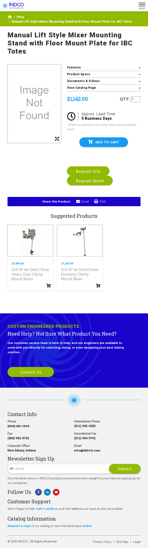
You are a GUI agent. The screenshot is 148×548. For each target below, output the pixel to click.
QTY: (125, 99)
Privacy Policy (102, 542)
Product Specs (78, 74)
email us (52, 508)
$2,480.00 (17, 263)
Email (82, 201)
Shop (20, 17)
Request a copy (19, 526)
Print (100, 201)
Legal (136, 542)
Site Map (122, 542)
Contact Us (30, 371)
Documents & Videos (83, 81)
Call (38, 508)
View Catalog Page (81, 88)
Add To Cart (103, 142)
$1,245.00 (67, 263)
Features (74, 67)
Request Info (88, 171)
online (87, 526)
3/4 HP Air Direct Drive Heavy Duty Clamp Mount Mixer (30, 274)
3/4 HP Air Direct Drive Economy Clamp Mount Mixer (80, 274)
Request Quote (90, 180)
